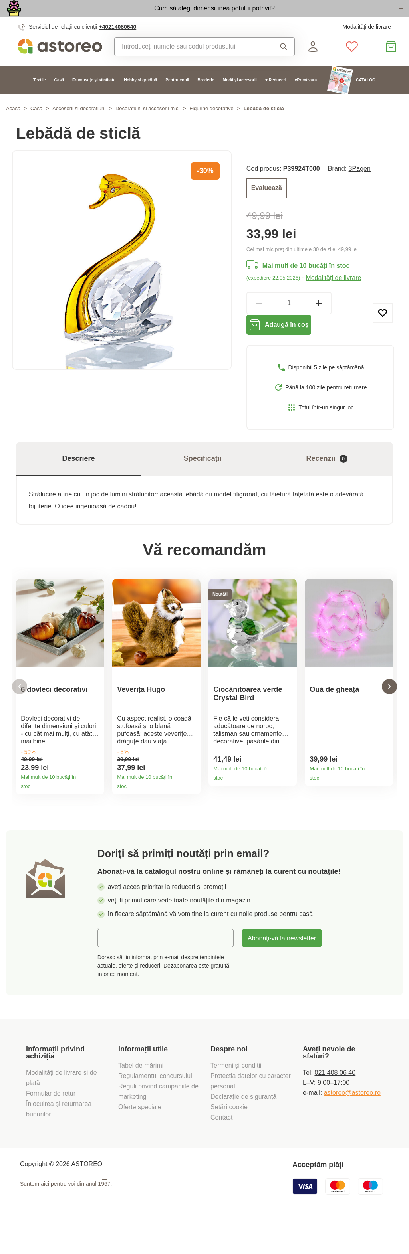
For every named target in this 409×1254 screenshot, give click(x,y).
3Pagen (360, 186)
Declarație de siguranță (243, 1128)
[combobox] (191, 64)
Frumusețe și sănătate (93, 98)
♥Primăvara (306, 98)
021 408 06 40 (334, 1104)
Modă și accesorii (239, 98)
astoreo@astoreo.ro (352, 1124)
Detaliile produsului (95, 812)
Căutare (283, 64)
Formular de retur (50, 1125)
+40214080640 (117, 44)
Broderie (205, 98)
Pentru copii (177, 98)
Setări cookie (229, 1139)
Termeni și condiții (236, 1097)
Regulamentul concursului (155, 1108)
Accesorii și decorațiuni (78, 126)
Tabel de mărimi (140, 1097)
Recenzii (326, 482)
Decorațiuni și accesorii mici (147, 126)
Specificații (203, 482)
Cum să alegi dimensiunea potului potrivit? (166, 16)
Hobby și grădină (140, 98)
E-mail (112, 970)
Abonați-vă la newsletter (282, 970)
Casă (59, 98)
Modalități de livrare (366, 44)
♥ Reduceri (275, 98)
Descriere (78, 482)
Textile (39, 98)
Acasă (13, 126)
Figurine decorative (211, 126)
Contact (221, 1149)
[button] (19, 715)
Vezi (357, 17)
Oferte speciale (139, 1139)
